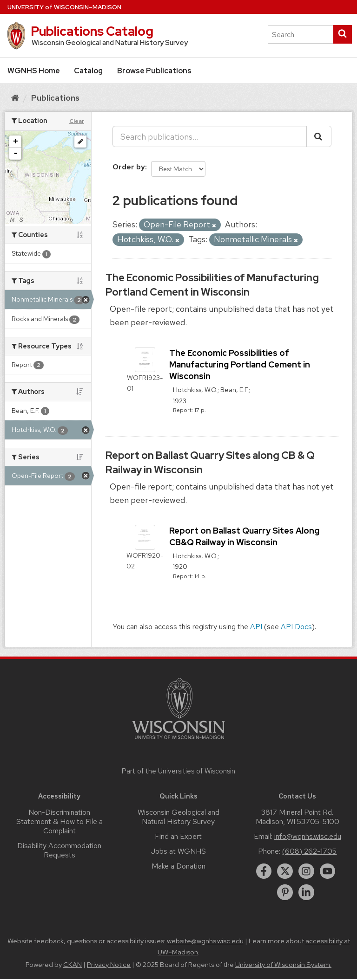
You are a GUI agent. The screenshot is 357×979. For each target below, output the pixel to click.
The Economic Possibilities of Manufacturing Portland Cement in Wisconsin (212, 285)
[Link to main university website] (178, 741)
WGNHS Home (33, 71)
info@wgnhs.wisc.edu (307, 836)
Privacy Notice (109, 964)
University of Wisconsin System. (283, 964)
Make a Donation (178, 866)
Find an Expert (178, 836)
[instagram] (306, 871)
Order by (128, 167)
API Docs (296, 626)
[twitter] (285, 871)
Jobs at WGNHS (178, 851)
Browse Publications (154, 71)
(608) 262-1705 (309, 851)
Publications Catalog (92, 31)
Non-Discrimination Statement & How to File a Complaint (59, 821)
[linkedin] (306, 892)
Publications (55, 97)
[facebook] (264, 871)
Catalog (88, 71)
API (256, 626)
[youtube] (328, 871)
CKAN (72, 964)
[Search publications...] (209, 136)
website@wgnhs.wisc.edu (205, 941)
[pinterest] (285, 892)
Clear (76, 121)
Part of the (178, 771)
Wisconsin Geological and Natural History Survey (178, 816)
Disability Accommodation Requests (59, 850)
